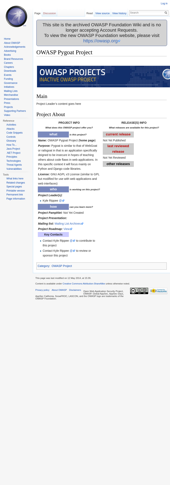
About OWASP (12, 43)
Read (89, 13)
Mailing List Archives (68, 223)
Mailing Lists (10, 91)
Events (8, 75)
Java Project (13, 148)
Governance (10, 83)
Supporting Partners (15, 111)
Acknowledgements (14, 46)
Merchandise (11, 95)
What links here (14, 178)
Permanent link (14, 194)
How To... (11, 144)
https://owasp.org (100, 40)
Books (7, 54)
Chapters (9, 67)
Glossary (11, 140)
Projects (8, 107)
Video (7, 115)
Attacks (10, 128)
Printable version (15, 190)
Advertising (10, 51)
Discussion (49, 13)
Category (43, 266)
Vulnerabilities (14, 168)
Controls (11, 136)
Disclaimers (75, 290)
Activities (11, 124)
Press (7, 103)
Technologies (13, 160)
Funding (8, 78)
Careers (8, 62)
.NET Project (13, 152)
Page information (15, 198)
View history (119, 13)
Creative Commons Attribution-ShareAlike (83, 283)
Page (37, 13)
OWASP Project (62, 266)
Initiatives (9, 86)
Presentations (11, 99)
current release (118, 134)
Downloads (10, 70)
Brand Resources (13, 59)
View (67, 229)
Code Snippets (14, 132)
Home (7, 38)
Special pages (14, 186)
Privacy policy (42, 290)
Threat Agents (14, 164)
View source (102, 13)
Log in (164, 3)
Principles (11, 156)
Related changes (15, 182)
